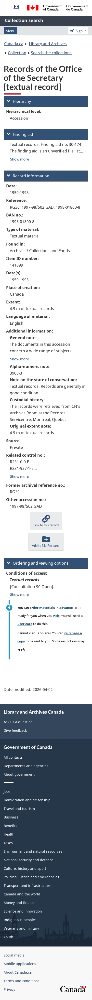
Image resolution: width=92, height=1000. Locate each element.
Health (9, 834)
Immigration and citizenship (27, 800)
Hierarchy (19, 101)
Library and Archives (48, 43)
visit (56, 615)
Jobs (7, 791)
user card (24, 624)
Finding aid (20, 134)
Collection (17, 52)
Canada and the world (22, 894)
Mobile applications (20, 963)
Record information (28, 176)
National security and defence (28, 860)
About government (19, 774)
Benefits (10, 825)
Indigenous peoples (20, 919)
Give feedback (15, 730)
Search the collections (51, 52)
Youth (8, 937)
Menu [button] (10, 30)
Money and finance (19, 902)
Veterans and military (21, 928)
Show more (19, 159)
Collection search (24, 20)
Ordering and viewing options (37, 563)
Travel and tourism (19, 808)
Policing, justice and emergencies (31, 877)
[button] (46, 521)
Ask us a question (18, 722)
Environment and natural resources (33, 851)
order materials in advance (51, 607)
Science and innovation (23, 911)
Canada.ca (13, 43)
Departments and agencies (26, 765)
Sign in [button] (78, 30)
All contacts (13, 757)
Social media (14, 955)
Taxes (8, 842)
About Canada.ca (18, 972)
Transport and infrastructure (27, 885)
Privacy (9, 989)
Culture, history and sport (25, 868)
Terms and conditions (21, 980)
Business (11, 817)
